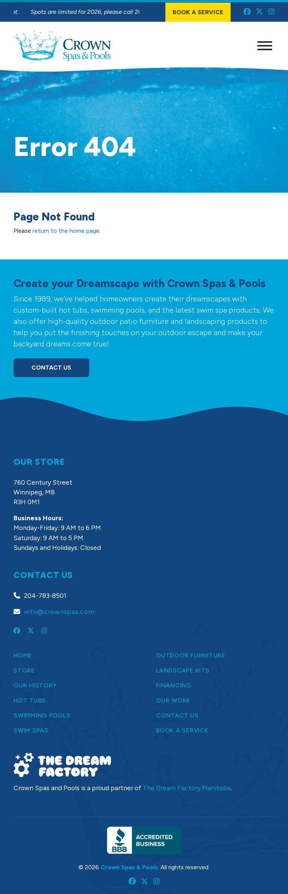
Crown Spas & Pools (129, 867)
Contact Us (51, 367)
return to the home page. (66, 230)
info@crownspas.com (59, 611)
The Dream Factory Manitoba (187, 788)
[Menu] (264, 45)
